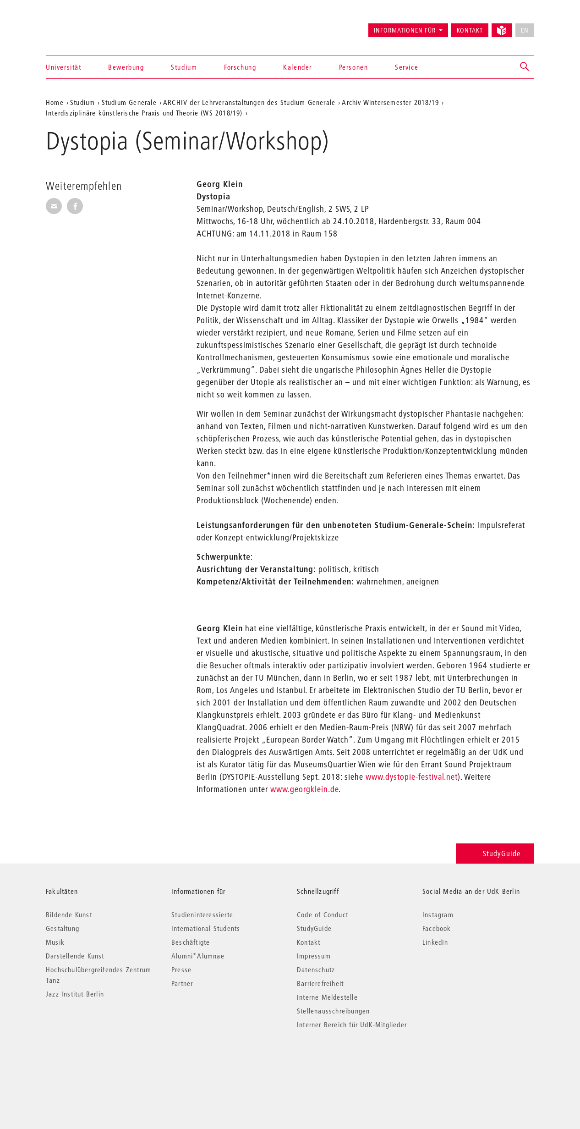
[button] (525, 66)
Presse (181, 969)
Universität (64, 67)
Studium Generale (129, 102)
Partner (182, 983)
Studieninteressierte (202, 914)
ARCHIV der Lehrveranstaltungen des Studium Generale (249, 102)
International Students (205, 928)
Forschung (240, 67)
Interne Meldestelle (327, 997)
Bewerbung (126, 67)
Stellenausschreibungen (333, 1010)
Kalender (297, 67)
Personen (353, 67)
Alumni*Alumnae (197, 955)
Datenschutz (316, 969)
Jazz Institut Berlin (75, 993)
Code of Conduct (322, 914)
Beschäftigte (190, 942)
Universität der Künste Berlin (82, 26)
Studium (184, 67)
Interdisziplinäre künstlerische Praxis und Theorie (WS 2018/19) (144, 112)
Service (406, 67)
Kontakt (470, 30)
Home (55, 102)
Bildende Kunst (69, 914)
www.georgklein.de (304, 789)
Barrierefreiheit (320, 983)
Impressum (314, 955)
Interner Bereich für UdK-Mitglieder (352, 1024)
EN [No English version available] (525, 30)
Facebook (436, 928)
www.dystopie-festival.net (412, 776)
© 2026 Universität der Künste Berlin (94, 1063)
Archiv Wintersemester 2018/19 (390, 102)
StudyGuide (495, 853)
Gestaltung (62, 928)
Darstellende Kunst (75, 955)
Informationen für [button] (405, 30)
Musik (55, 942)
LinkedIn (435, 942)
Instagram (438, 914)
